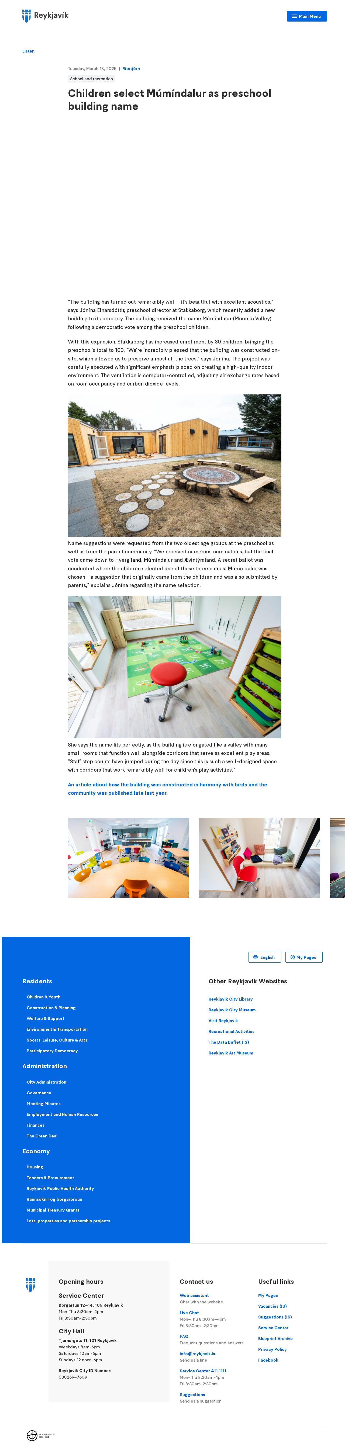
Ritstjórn (131, 68)
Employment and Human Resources (62, 1114)
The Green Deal (42, 1136)
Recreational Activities (231, 1031)
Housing (35, 1167)
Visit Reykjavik (223, 1020)
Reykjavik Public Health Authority (60, 1188)
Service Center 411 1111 (214, 1377)
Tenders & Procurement (50, 1177)
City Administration (46, 1082)
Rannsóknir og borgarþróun (54, 1199)
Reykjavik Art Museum (231, 1053)
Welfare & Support (45, 1018)
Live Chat (214, 1319)
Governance (39, 1092)
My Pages (306, 957)
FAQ (214, 1340)
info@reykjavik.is (214, 1357)
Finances (35, 1125)
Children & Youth (43, 997)
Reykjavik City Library (231, 999)
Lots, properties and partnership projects (68, 1220)
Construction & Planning (51, 1007)
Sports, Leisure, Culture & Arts (57, 1040)
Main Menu (310, 16)
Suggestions (214, 1398)
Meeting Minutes (44, 1103)
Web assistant (214, 1299)
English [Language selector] (267, 957)
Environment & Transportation (57, 1029)
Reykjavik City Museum (232, 1009)
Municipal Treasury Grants (53, 1210)
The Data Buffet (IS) (229, 1042)
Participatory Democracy (52, 1050)
